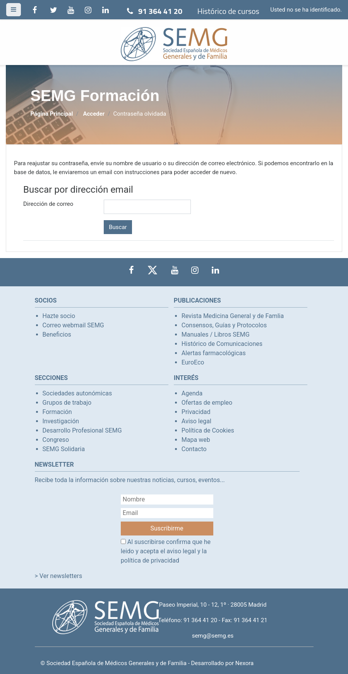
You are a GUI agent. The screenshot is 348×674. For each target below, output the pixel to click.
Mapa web (196, 439)
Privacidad (196, 412)
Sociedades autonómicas (77, 393)
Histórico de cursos (228, 11)
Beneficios (57, 334)
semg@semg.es (213, 635)
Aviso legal (196, 421)
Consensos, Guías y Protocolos (224, 325)
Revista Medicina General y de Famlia (233, 316)
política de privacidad (150, 560)
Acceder (94, 113)
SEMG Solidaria (64, 449)
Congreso (56, 439)
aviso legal (181, 551)
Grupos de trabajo (67, 402)
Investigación (61, 421)
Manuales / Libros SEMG (216, 334)
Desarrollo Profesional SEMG (82, 430)
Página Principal (51, 113)
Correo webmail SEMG (73, 325)
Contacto (194, 449)
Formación (57, 412)
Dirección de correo (48, 203)
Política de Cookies (208, 430)
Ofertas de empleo (207, 402)
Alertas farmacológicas (214, 353)
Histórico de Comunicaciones (222, 343)
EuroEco (193, 362)
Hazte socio (59, 316)
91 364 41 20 (160, 11)
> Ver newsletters (58, 576)
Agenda (192, 393)
